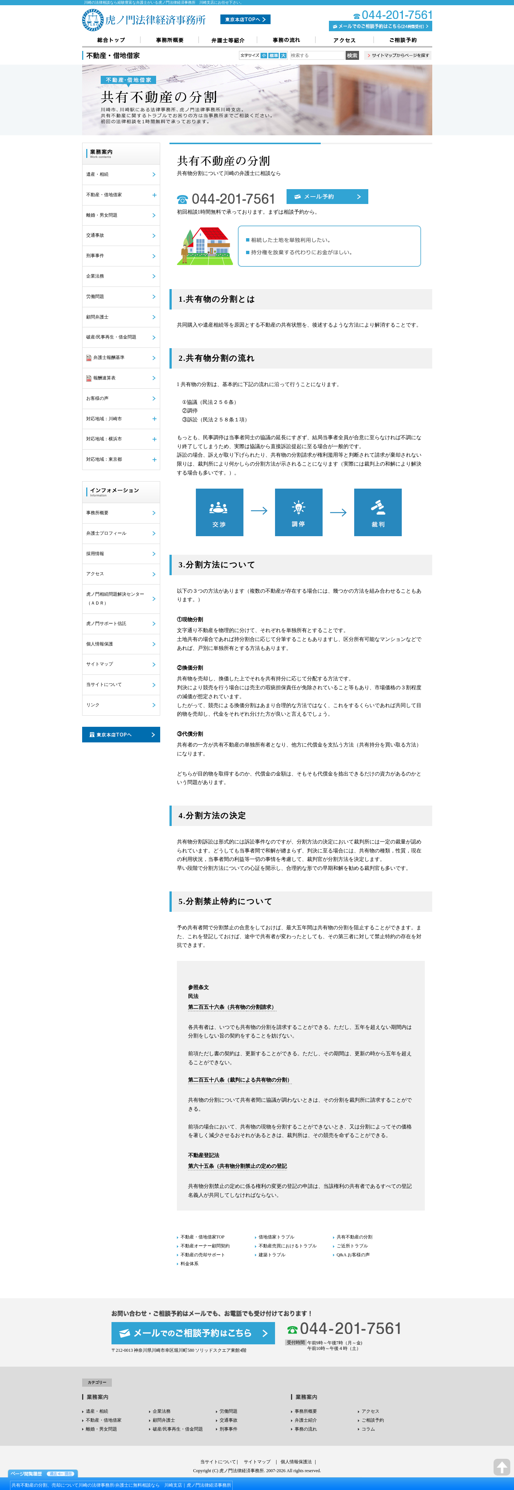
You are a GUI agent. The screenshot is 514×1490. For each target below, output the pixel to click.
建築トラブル (272, 1254)
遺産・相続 (97, 174)
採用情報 (95, 553)
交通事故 (95, 235)
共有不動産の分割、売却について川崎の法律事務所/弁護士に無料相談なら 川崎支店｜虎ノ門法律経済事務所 (121, 1485)
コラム (368, 1429)
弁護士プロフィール (106, 533)
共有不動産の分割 (354, 1237)
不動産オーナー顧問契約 (205, 1245)
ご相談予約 (373, 1420)
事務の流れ (306, 1429)
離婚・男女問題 (101, 215)
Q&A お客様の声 (353, 1254)
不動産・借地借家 (104, 1420)
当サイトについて (104, 684)
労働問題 (95, 296)
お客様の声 (97, 398)
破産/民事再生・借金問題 (111, 337)
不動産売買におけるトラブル (288, 1245)
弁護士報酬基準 (105, 358)
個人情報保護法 (296, 1461)
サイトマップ (99, 664)
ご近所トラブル (352, 1245)
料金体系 (189, 1263)
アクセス (95, 573)
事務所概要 (97, 512)
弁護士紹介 (306, 1420)
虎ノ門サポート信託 (106, 623)
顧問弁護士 (97, 317)
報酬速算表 (101, 378)
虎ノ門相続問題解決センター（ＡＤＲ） (115, 599)
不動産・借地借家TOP (202, 1237)
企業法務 (95, 276)
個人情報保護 (99, 644)
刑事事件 (95, 255)
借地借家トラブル (276, 1237)
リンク (93, 704)
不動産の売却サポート (203, 1254)
